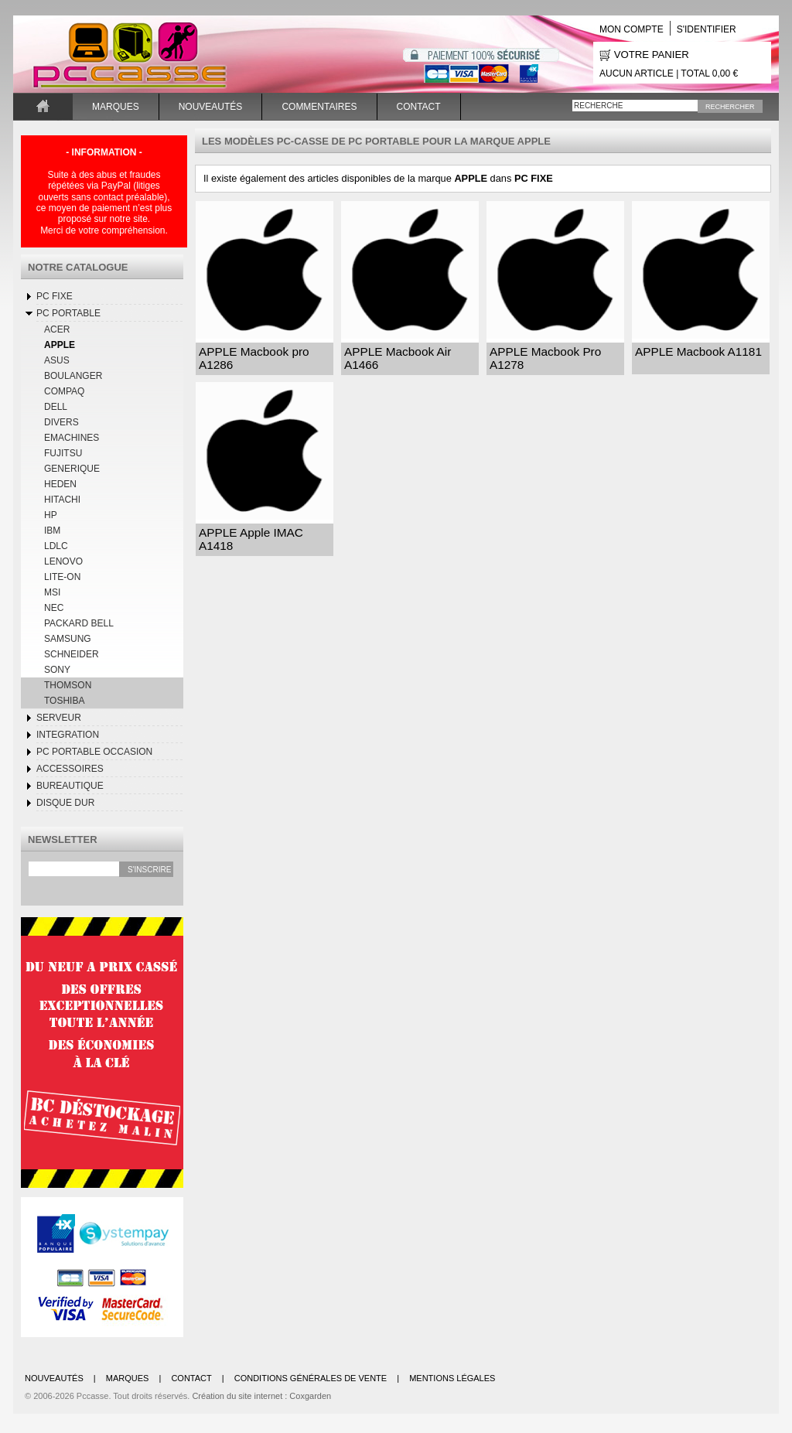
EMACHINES (71, 437)
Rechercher (730, 107)
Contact (419, 106)
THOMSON (67, 685)
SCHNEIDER (71, 654)
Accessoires (70, 768)
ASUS (57, 360)
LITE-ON (62, 576)
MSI (52, 592)
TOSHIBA (64, 700)
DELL (55, 406)
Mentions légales (452, 1378)
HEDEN (60, 484)
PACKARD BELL (79, 623)
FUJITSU (63, 453)
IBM (52, 530)
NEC (53, 607)
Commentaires (319, 106)
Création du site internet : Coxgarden (261, 1396)
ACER (57, 329)
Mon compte (631, 29)
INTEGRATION (67, 734)
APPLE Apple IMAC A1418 (251, 539)
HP (50, 515)
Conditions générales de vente (310, 1378)
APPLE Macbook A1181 (698, 351)
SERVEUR (58, 717)
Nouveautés (211, 106)
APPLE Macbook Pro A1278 (545, 358)
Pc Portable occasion (94, 751)
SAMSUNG (67, 638)
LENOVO (63, 561)
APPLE (59, 344)
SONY (57, 669)
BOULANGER (73, 375)
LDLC (56, 546)
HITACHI (62, 499)
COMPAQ (64, 391)
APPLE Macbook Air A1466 (397, 358)
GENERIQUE (72, 468)
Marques (115, 106)
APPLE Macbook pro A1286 (254, 358)
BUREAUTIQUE (70, 785)
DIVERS (61, 422)
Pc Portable (68, 313)
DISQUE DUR (65, 802)
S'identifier (706, 29)
